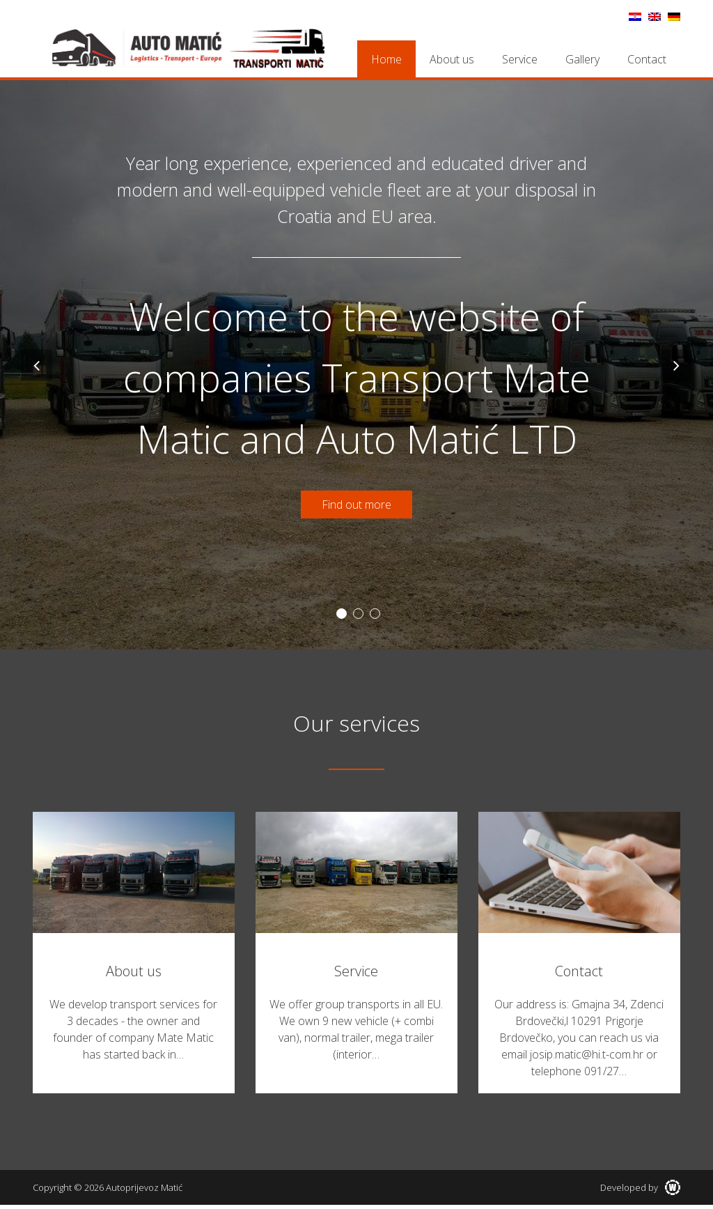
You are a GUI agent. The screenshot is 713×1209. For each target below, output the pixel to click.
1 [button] (341, 613)
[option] (356, 364)
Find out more (356, 504)
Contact (646, 59)
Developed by (640, 1187)
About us (452, 59)
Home (386, 59)
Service (520, 59)
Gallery (582, 59)
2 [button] (358, 613)
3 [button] (375, 613)
